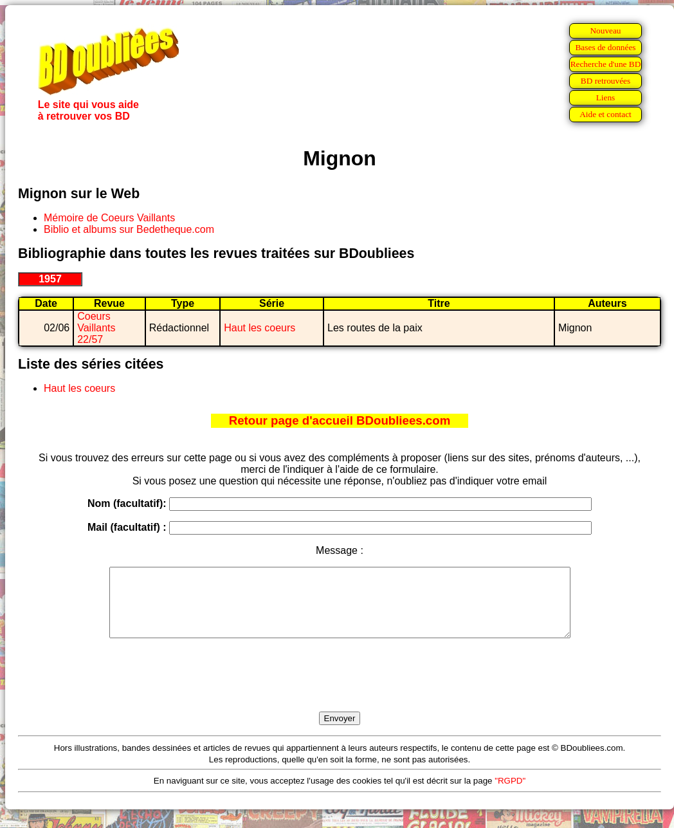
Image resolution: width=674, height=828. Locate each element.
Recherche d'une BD (605, 64)
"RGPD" (510, 794)
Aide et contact (605, 114)
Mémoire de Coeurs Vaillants (109, 217)
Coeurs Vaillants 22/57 (96, 328)
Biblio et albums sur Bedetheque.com (129, 229)
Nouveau (605, 30)
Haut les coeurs (259, 327)
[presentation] (339, 690)
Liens (605, 97)
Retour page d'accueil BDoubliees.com (339, 420)
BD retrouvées (605, 81)
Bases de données (605, 47)
